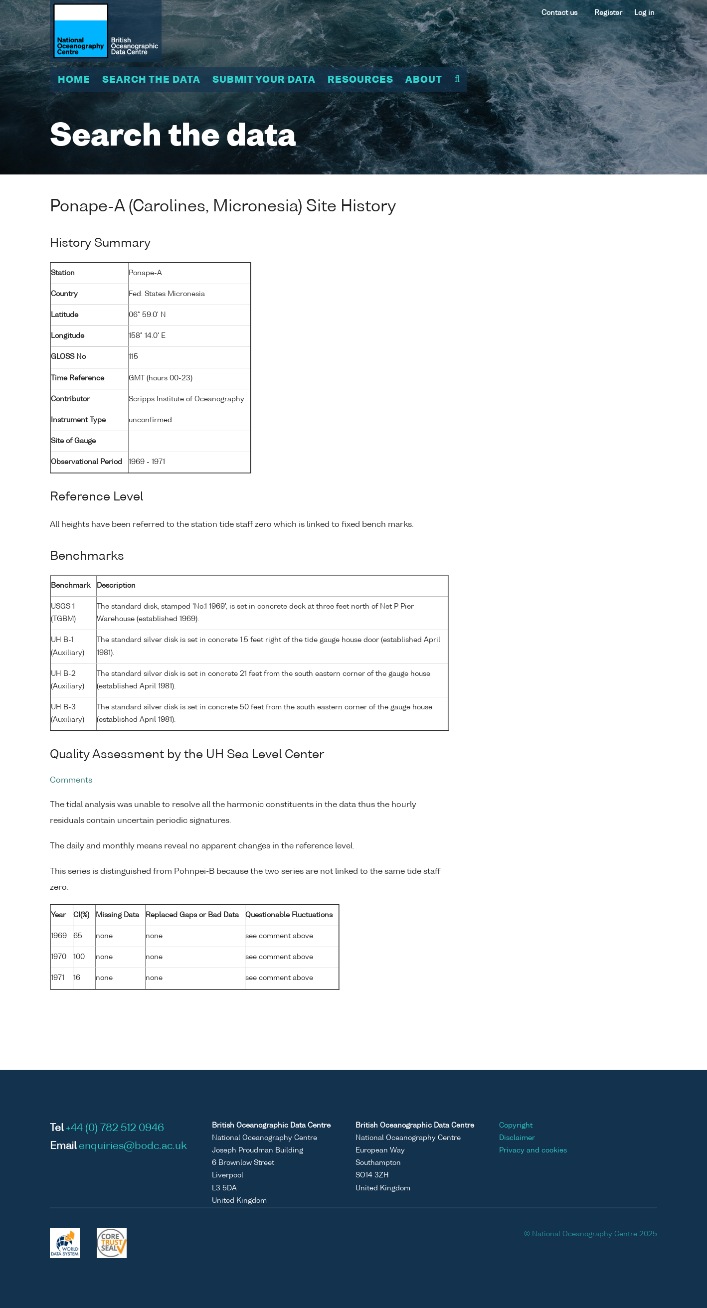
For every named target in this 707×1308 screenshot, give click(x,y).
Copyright (515, 1125)
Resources (360, 80)
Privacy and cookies (533, 1150)
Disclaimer (517, 1138)
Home (74, 80)
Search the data (151, 80)
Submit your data (264, 80)
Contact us (559, 12)
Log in (644, 12)
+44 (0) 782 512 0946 (115, 1129)
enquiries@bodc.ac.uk (133, 1146)
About (423, 80)
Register (608, 12)
